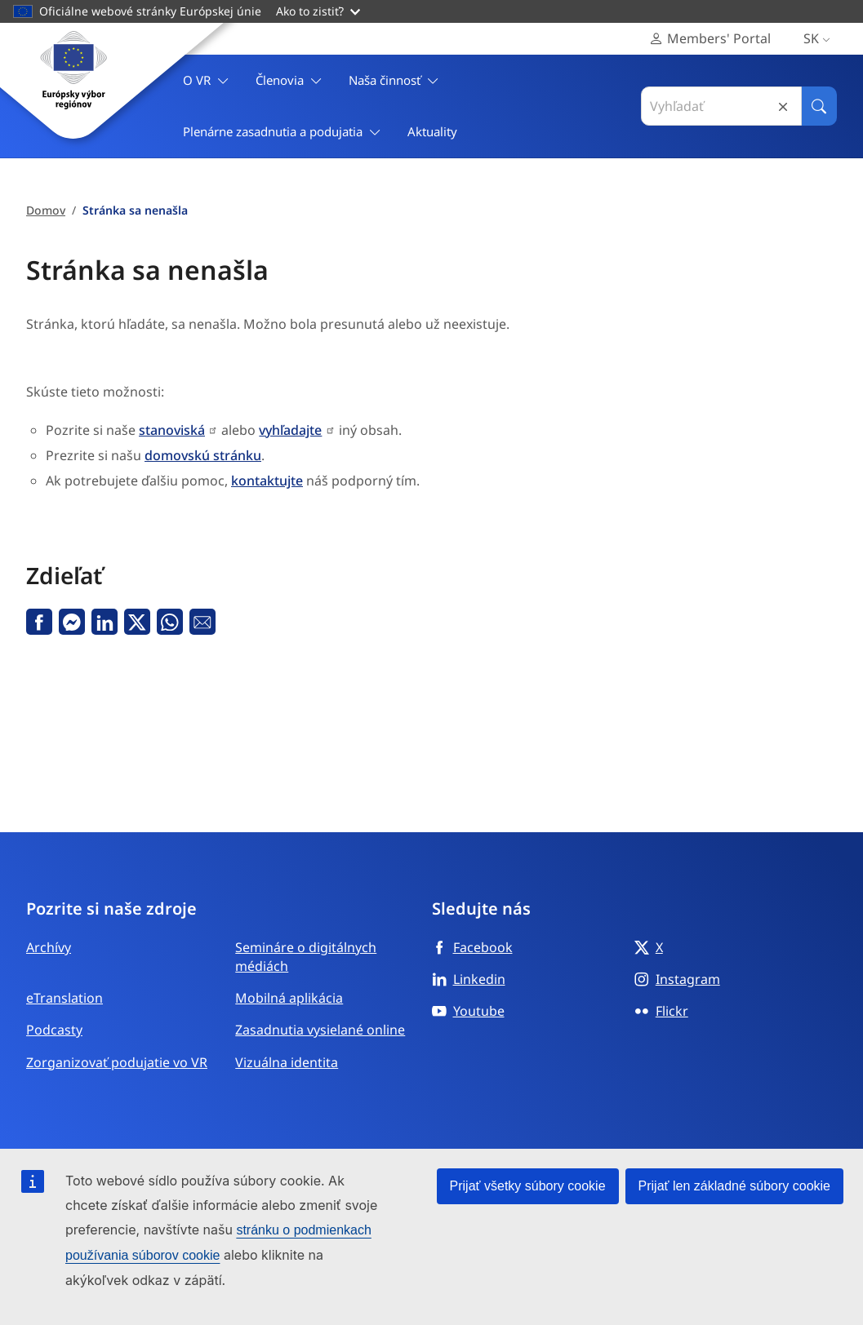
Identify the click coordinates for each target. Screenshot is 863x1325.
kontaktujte (267, 481)
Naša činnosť (394, 80)
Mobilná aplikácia (289, 998)
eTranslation (64, 998)
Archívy (48, 947)
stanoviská (172, 430)
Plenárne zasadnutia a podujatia (282, 131)
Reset (783, 106)
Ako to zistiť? (318, 11)
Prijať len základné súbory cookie (734, 1186)
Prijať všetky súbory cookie (528, 1186)
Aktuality (432, 131)
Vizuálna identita (286, 1062)
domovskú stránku (203, 455)
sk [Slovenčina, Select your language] (820, 38)
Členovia (289, 80)
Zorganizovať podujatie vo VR (116, 1062)
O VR (206, 80)
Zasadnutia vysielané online (320, 1030)
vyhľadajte (290, 430)
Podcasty (54, 1030)
